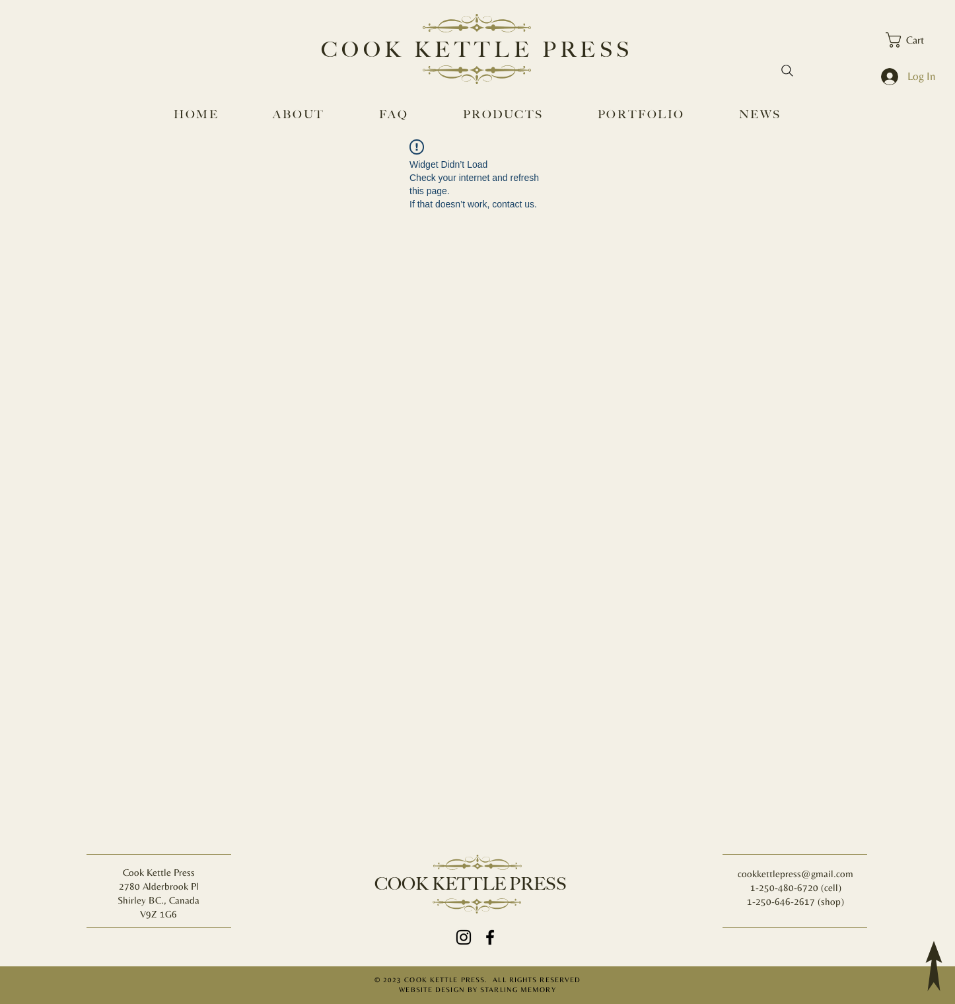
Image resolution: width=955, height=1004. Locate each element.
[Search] (787, 71)
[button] (913, 40)
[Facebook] (490, 937)
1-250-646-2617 (781, 901)
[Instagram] (464, 937)
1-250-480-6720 (785, 887)
